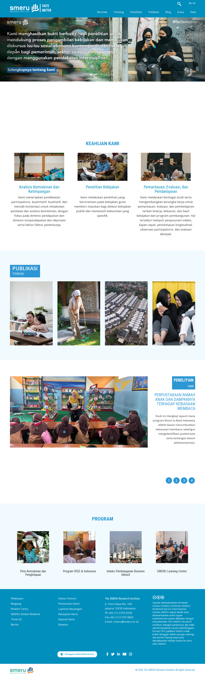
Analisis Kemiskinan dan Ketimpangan (39, 189)
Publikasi (153, 12)
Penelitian (136, 12)
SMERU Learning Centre (172, 571)
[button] (15, 47)
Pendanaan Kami (69, 603)
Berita (14, 624)
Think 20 (16, 619)
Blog (168, 12)
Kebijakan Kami (68, 614)
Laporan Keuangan (70, 609)
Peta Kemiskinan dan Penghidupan (33, 573)
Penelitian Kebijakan (102, 187)
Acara (180, 12)
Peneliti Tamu (19, 609)
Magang (16, 603)
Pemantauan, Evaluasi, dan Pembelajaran (166, 189)
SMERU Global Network (25, 614)
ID (194, 3)
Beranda (102, 12)
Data (193, 12)
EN (190, 3)
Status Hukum (67, 598)
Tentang (119, 12)
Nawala (63, 624)
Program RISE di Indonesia (79, 571)
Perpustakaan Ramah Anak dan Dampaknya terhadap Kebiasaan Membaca (175, 401)
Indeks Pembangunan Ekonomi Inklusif (126, 573)
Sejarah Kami (66, 619)
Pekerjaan (17, 598)
